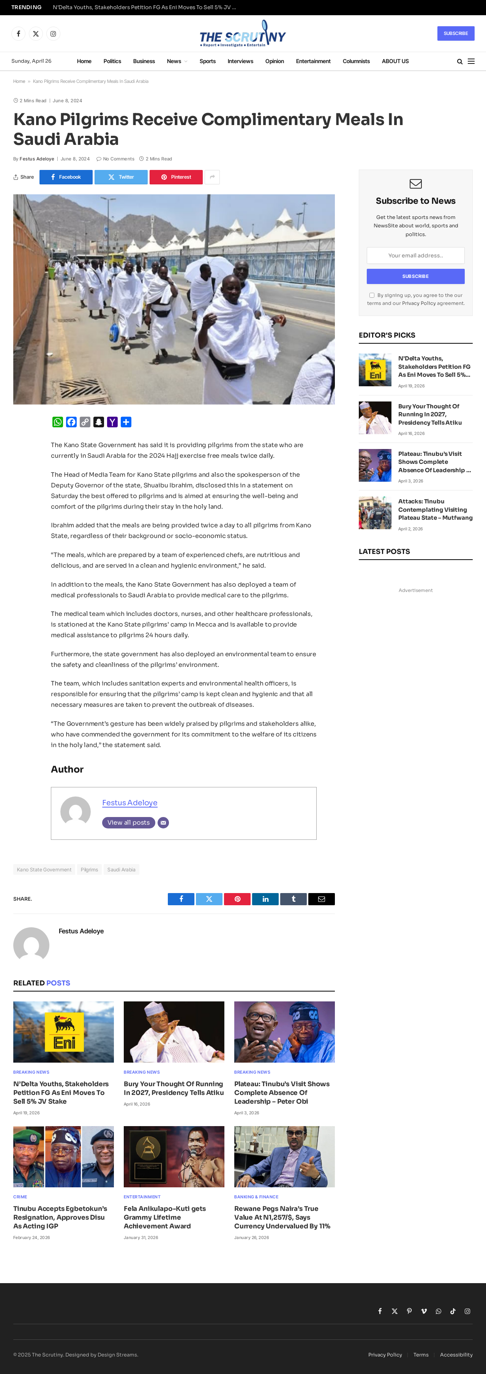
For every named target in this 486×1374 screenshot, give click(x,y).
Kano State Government (44, 869)
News (174, 61)
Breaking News (31, 1072)
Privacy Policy (419, 303)
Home (84, 61)
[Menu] (471, 61)
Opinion (274, 61)
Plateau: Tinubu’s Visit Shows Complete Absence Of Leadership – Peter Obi (282, 1093)
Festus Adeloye (37, 159)
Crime (20, 1196)
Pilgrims (89, 869)
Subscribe (456, 33)
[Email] (163, 822)
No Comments (115, 159)
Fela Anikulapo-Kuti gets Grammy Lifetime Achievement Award (165, 1217)
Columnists (356, 61)
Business (144, 61)
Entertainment (313, 61)
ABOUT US (395, 61)
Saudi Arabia (121, 869)
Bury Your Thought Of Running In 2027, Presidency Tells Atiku (174, 1088)
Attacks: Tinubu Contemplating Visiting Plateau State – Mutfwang (435, 509)
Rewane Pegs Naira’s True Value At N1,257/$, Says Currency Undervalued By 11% (282, 1217)
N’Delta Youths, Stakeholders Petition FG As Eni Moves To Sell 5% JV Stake (148, 7)
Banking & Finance (256, 1196)
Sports (208, 61)
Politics (112, 61)
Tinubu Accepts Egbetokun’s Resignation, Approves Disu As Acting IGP (60, 1217)
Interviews (240, 61)
